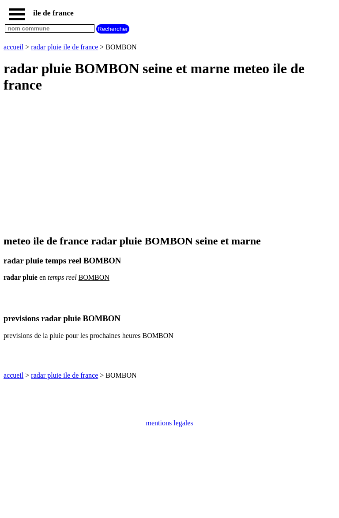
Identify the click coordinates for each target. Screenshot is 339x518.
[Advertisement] (169, 164)
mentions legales (169, 423)
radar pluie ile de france (64, 47)
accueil (13, 47)
